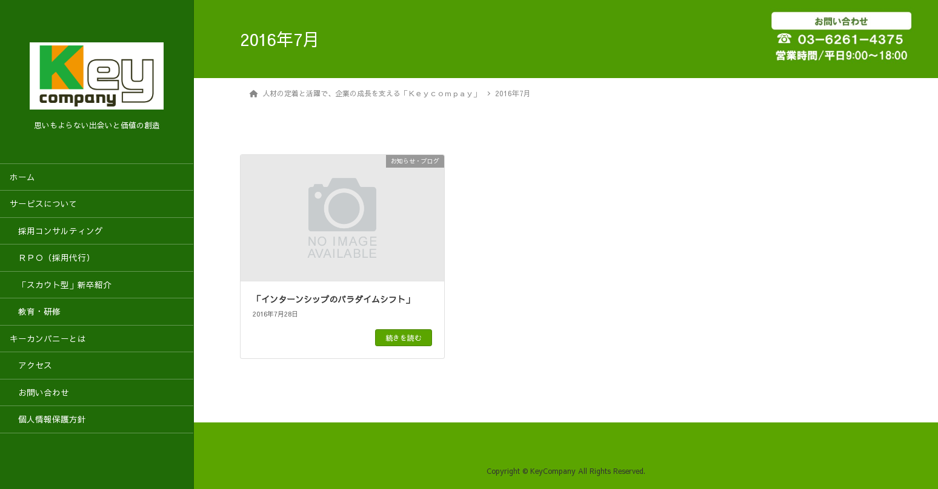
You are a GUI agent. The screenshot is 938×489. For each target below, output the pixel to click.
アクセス (31, 365)
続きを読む (403, 338)
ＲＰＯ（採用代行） (52, 257)
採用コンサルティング (56, 231)
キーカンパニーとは (48, 338)
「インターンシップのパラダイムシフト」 (333, 299)
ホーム (22, 177)
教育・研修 (35, 311)
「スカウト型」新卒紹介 (60, 284)
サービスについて (44, 203)
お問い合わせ (39, 392)
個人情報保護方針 (48, 419)
